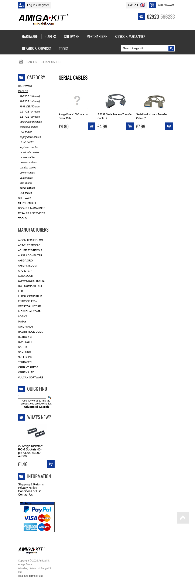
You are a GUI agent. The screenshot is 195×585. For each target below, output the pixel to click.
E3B (20, 291)
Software (25, 198)
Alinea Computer (30, 255)
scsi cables (25, 183)
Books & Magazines (31, 208)
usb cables (25, 193)
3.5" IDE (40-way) (29, 117)
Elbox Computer (30, 296)
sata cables (25, 178)
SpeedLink (25, 357)
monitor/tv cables (28, 152)
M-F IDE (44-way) (29, 101)
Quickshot (25, 326)
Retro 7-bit (26, 336)
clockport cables (28, 127)
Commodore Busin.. (31, 280)
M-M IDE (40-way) (29, 106)
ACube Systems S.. (31, 250)
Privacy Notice (27, 487)
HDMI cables (26, 142)
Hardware (25, 86)
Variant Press (28, 367)
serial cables (26, 188)
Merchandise (27, 203)
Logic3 (22, 316)
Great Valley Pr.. (30, 306)
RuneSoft (25, 341)
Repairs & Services (31, 213)
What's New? (39, 417)
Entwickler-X (27, 301)
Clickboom (25, 275)
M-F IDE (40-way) (29, 96)
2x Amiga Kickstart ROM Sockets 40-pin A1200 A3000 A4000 (30, 451)
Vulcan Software (31, 377)
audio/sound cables (30, 122)
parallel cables (27, 168)
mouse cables (26, 157)
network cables (27, 162)
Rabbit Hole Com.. (30, 331)
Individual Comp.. (30, 311)
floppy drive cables (29, 137)
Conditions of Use (30, 491)
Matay (22, 321)
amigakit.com (27, 265)
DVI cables (25, 132)
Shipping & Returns (31, 484)
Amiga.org (25, 260)
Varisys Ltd (26, 372)
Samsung (24, 352)
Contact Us (25, 494)
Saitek (22, 347)
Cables (32, 62)
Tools (22, 218)
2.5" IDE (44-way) (29, 112)
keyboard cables (28, 147)
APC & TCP (24, 270)
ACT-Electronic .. (30, 245)
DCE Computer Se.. (31, 286)
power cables (26, 173)
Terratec (25, 362)
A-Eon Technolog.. (31, 240)
